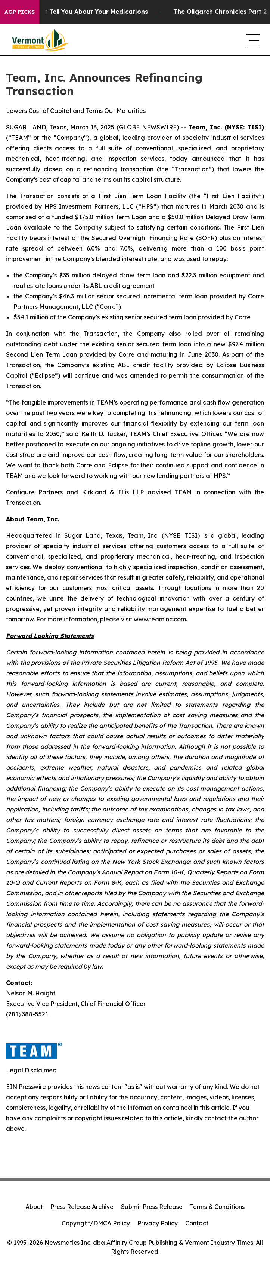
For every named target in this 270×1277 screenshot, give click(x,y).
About (34, 1206)
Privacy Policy (157, 1223)
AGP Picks (19, 12)
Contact (196, 1223)
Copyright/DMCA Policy (96, 1223)
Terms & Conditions (217, 1206)
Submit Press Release (152, 1206)
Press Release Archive (82, 1206)
